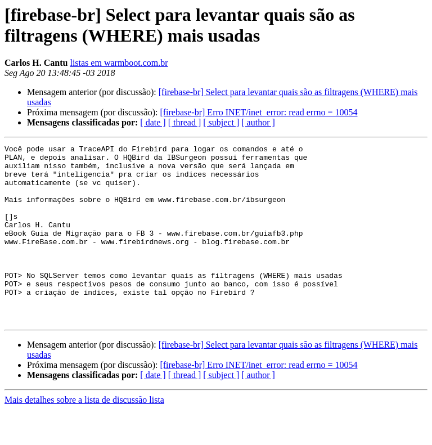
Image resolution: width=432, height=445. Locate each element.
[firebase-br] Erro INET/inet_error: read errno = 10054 (258, 112)
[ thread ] (184, 122)
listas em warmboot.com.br (119, 63)
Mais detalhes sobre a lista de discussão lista (84, 435)
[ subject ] (221, 122)
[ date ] (152, 122)
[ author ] (258, 122)
